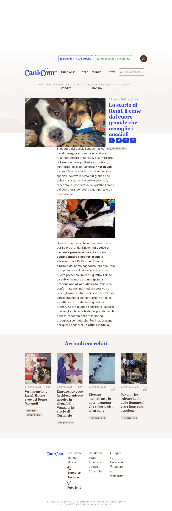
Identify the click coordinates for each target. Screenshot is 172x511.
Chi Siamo (74, 453)
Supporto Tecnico (74, 472)
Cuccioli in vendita (68, 80)
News (111, 72)
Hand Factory (106, 504)
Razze (84, 72)
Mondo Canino (97, 80)
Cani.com (40, 72)
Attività (52, 72)
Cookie (93, 467)
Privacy (94, 462)
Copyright (95, 471)
